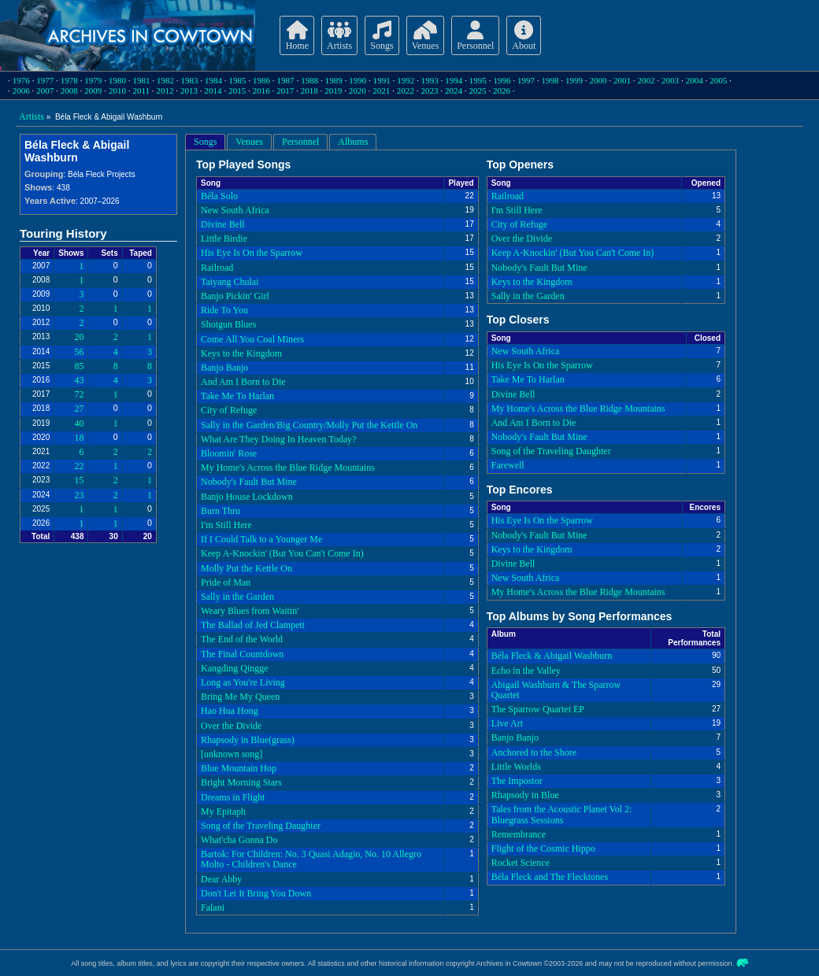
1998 (549, 80)
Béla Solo (219, 195)
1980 (117, 80)
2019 (333, 90)
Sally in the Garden (237, 596)
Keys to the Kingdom (241, 353)
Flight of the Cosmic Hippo (543, 848)
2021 (381, 90)
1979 (93, 80)
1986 (261, 80)
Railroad (217, 267)
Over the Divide (231, 725)
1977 (45, 80)
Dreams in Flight (233, 797)
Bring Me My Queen (240, 696)
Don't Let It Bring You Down (256, 893)
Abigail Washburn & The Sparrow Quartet (556, 690)
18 (78, 437)
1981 (141, 80)
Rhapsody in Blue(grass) (248, 739)
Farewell (507, 465)
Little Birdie (224, 238)
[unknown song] (231, 754)
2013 (189, 90)
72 (78, 394)
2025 (477, 90)
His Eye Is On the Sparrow (251, 252)
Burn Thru (220, 510)
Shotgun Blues (228, 324)
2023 (429, 90)
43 (78, 380)
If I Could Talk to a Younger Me (261, 539)
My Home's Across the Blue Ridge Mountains (288, 467)
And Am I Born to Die (243, 381)
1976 (21, 80)
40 (78, 423)
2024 (453, 90)
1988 (309, 80)
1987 (286, 80)
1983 (189, 80)
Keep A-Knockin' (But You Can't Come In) (282, 553)
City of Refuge (229, 410)
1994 (453, 80)
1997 (526, 80)
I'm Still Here (226, 525)
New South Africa (235, 210)
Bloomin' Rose (229, 453)
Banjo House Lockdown (247, 496)
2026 (501, 90)
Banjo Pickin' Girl (235, 295)
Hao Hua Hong (229, 710)
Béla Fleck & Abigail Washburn (551, 655)
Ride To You (224, 310)
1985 (237, 80)
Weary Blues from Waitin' (249, 610)
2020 (357, 90)
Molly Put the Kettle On (246, 568)
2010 (117, 90)
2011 (141, 90)
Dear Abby (221, 879)
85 (78, 366)
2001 (622, 80)
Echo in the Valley (526, 670)
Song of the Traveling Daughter (261, 825)
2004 (694, 80)
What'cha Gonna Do (239, 839)
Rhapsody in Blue (525, 794)
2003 (670, 80)
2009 (93, 90)
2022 (405, 90)
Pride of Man (225, 582)
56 (78, 351)
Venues (249, 141)
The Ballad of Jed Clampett (253, 624)
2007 (45, 90)
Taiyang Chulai (229, 281)
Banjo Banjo (224, 367)
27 (78, 408)
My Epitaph (223, 811)
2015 (237, 90)
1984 (213, 80)
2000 (598, 80)
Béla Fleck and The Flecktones (549, 876)
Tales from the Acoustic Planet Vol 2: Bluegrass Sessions (561, 814)
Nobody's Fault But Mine (249, 481)
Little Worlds (516, 766)
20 (78, 336)
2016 (261, 90)
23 (78, 495)
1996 (501, 80)
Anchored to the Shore (533, 752)
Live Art (507, 723)
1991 (382, 80)
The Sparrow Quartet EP (537, 709)
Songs (205, 141)
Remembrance (518, 834)
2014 (213, 90)
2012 (165, 90)
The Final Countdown (242, 654)
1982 (165, 80)
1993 (430, 80)
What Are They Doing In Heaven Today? (278, 439)
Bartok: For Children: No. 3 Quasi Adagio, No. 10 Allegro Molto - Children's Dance (311, 859)
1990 (357, 80)
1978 (69, 80)
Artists (31, 116)
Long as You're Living (243, 682)
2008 (69, 90)
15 (78, 480)
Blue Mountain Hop (238, 768)
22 (78, 465)
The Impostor (517, 780)
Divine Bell (223, 224)
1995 (478, 80)
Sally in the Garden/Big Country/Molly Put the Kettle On (309, 425)
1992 (405, 80)
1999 (574, 80)
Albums (353, 141)
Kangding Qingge (235, 668)
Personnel (300, 141)
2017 (285, 90)
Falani (212, 907)
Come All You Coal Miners (252, 339)
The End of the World (242, 639)
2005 (718, 80)
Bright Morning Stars (241, 782)
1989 (334, 80)
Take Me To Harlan (237, 395)
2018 (309, 90)
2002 (646, 80)
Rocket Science (520, 862)
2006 (21, 90)
